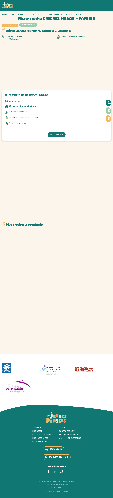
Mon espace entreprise (70, 438)
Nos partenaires (40, 438)
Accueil (4, 14)
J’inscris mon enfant (69, 434)
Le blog (62, 427)
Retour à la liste (10, 25)
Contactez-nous (67, 431)
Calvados (34, 14)
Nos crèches (14, 14)
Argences (43, 14)
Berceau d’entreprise (42, 434)
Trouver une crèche (56, 457)
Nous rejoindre (39, 441)
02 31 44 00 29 (53, 449)
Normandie (24, 14)
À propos (36, 427)
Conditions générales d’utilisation (56, 484)
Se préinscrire (56, 134)
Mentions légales (56, 487)
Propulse (66, 491)
